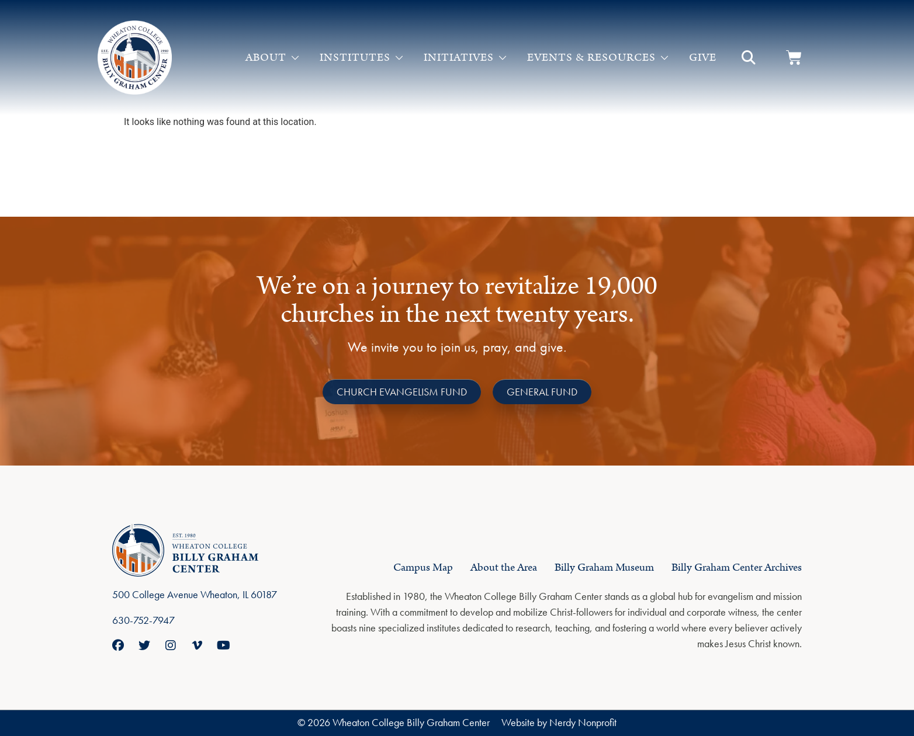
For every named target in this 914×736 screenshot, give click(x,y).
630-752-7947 (143, 620)
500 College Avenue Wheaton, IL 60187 (194, 594)
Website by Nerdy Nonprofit (559, 722)
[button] (749, 58)
